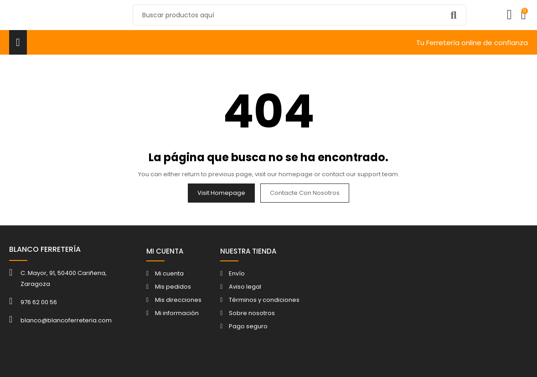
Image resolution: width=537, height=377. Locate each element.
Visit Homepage (221, 192)
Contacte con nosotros (305, 192)
